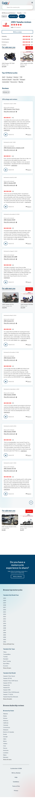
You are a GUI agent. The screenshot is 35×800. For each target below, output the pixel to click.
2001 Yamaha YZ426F (10, 396)
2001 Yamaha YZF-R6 (10, 470)
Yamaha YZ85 (7, 690)
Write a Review (17, 576)
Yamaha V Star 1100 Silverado (11, 692)
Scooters (5, 665)
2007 (4, 630)
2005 (4, 635)
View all (29, 48)
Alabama (5, 713)
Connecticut (6, 727)
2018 (4, 605)
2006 (4, 632)
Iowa (4, 746)
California (5, 723)
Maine (4, 755)
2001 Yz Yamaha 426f (10, 184)
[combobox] (17, 7)
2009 (4, 625)
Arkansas (5, 720)
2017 (4, 607)
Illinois (5, 741)
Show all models (7, 699)
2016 (4, 609)
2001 (21, 16)
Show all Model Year (8, 644)
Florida (5, 734)
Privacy (16, 790)
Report (29, 134)
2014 (4, 614)
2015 (4, 612)
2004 (4, 637)
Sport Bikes (6, 663)
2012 (4, 619)
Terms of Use (16, 786)
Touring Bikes (7, 654)
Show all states (7, 759)
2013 (4, 616)
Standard (5, 659)
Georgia (5, 736)
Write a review (17, 32)
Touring (5, 656)
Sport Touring (7, 661)
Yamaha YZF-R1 (7, 683)
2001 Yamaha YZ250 (10, 221)
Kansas (5, 748)
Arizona (5, 718)
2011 (4, 621)
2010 (4, 623)
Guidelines (16, 781)
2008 (4, 628)
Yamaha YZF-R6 (7, 678)
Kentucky (5, 750)
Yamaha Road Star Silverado (10, 696)
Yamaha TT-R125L (8, 694)
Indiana (5, 743)
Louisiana (5, 752)
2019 (4, 602)
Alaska (5, 716)
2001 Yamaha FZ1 (10, 322)
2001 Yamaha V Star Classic (11, 110)
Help (16, 777)
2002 (4, 642)
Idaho (4, 739)
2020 (4, 600)
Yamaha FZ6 (6, 685)
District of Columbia (8, 732)
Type (3, 16)
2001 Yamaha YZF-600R (10, 258)
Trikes (5, 652)
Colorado (5, 725)
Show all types (7, 668)
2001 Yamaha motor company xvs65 (14, 149)
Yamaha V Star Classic (9, 676)
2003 (4, 639)
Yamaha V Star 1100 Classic (10, 680)
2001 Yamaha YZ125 (10, 359)
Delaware (5, 729)
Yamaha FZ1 (6, 687)
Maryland (5, 757)
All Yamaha (12, 16)
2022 (4, 598)
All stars (5, 92)
